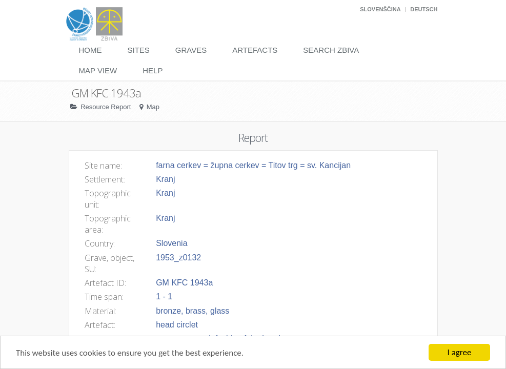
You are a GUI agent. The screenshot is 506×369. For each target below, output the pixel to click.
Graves (191, 50)
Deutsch (423, 9)
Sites (139, 50)
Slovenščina (380, 9)
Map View (98, 70)
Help (153, 70)
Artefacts (254, 50)
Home (90, 50)
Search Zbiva (331, 50)
